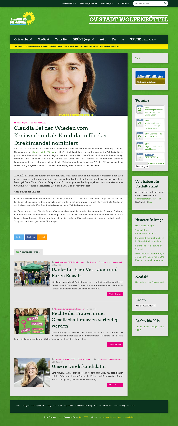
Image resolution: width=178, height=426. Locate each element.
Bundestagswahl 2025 (63, 262)
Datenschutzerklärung (83, 405)
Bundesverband (69, 3)
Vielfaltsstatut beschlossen (148, 198)
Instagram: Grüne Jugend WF (33, 405)
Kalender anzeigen (156, 163)
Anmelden (131, 405)
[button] (142, 166)
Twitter (19, 237)
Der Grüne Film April (145, 225)
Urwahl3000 (83, 417)
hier (150, 202)
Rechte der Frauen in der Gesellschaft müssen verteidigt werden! (85, 320)
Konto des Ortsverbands (103, 405)
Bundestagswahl (33, 46)
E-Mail (42, 237)
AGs (103, 39)
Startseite (18, 46)
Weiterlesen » (115, 294)
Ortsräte (61, 39)
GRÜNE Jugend (83, 39)
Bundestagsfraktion (88, 3)
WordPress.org (119, 405)
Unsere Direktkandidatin (79, 366)
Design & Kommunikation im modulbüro (117, 417)
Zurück (138, 58)
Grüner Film (80, 309)
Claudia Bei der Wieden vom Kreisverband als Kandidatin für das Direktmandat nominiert (60, 135)
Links (18, 405)
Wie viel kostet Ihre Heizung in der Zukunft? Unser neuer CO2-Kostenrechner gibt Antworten (150, 257)
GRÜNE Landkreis (143, 39)
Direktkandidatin (79, 262)
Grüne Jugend (107, 3)
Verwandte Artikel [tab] (30, 252)
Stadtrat (43, 39)
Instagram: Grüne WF (54, 405)
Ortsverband (23, 39)
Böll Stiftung (123, 3)
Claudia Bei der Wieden (43, 152)
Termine (118, 39)
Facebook (30, 237)
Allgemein (94, 262)
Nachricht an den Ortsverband (149, 282)
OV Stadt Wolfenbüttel (128, 19)
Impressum (68, 405)
